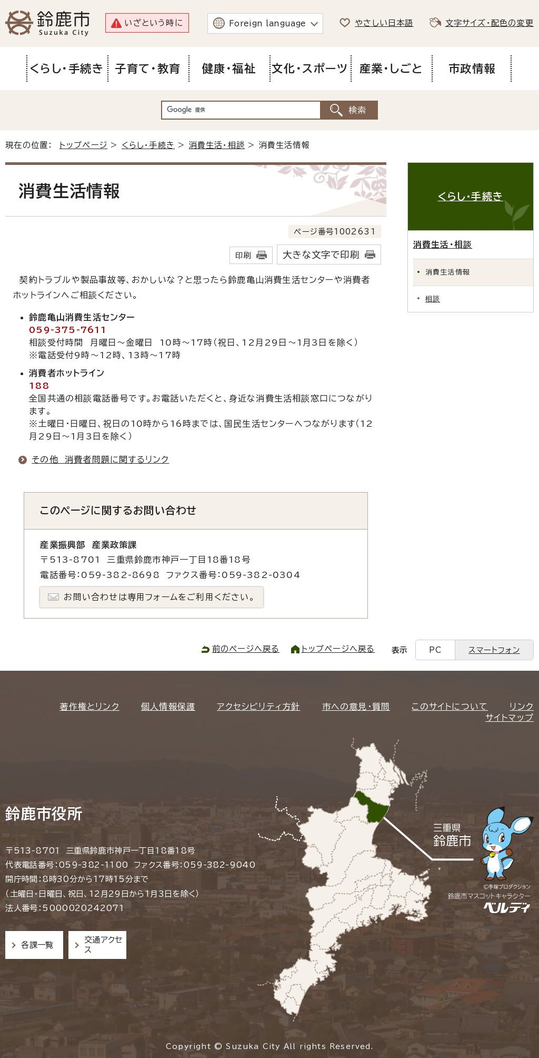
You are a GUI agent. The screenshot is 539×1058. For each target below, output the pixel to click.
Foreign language (267, 23)
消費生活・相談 (217, 145)
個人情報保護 (168, 706)
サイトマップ (509, 717)
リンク (522, 706)
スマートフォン (494, 650)
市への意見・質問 (356, 706)
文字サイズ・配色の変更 (489, 23)
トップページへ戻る (338, 649)
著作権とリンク (89, 706)
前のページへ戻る (246, 649)
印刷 (243, 255)
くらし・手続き (148, 145)
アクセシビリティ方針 (258, 706)
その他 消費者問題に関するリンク (100, 459)
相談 (432, 299)
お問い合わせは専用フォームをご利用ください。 (159, 597)
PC (435, 650)
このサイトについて (450, 706)
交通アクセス (103, 944)
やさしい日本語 (384, 23)
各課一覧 (37, 945)
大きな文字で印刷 (321, 254)
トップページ (83, 145)
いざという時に (153, 23)
